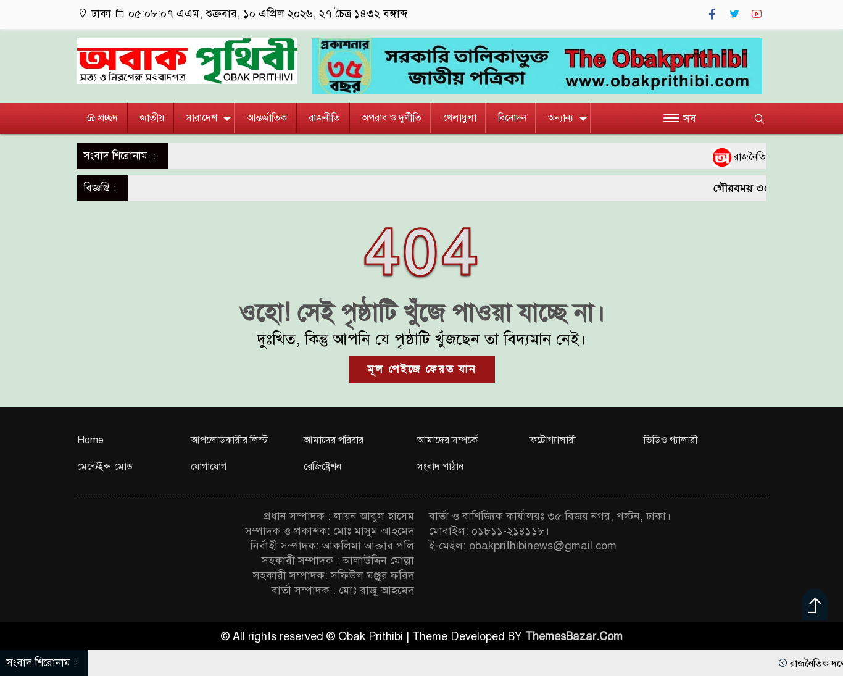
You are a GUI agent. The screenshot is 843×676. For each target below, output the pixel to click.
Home (90, 440)
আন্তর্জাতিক (267, 118)
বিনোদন (512, 118)
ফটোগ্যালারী (553, 440)
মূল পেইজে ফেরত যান (421, 369)
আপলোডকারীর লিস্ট (229, 440)
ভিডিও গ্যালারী (671, 440)
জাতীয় (151, 118)
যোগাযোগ (208, 467)
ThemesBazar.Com (574, 636)
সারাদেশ (201, 118)
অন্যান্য (560, 118)
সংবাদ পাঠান (440, 467)
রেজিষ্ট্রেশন (322, 467)
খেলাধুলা (459, 118)
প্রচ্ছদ (102, 118)
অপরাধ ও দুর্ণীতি (392, 118)
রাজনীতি (324, 118)
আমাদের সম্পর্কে (447, 440)
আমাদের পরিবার (333, 440)
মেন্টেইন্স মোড (105, 467)
